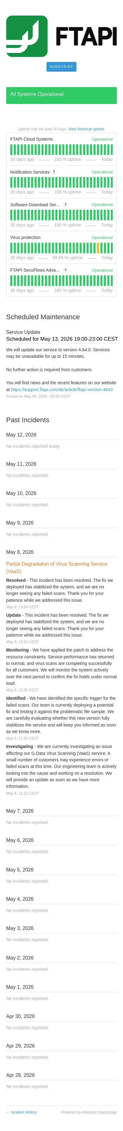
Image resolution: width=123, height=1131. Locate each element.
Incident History (21, 1112)
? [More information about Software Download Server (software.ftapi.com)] (66, 205)
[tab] (11, 149)
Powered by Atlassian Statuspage (89, 1112)
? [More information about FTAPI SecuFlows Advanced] (66, 270)
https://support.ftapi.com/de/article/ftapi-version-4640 (62, 389)
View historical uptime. (86, 129)
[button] (61, 67)
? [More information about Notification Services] (54, 172)
